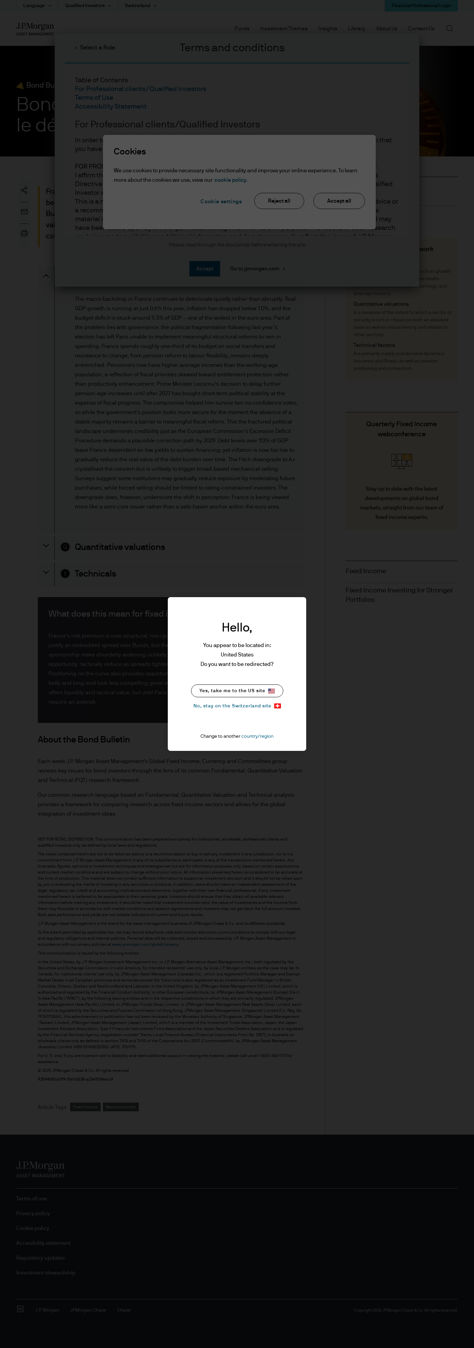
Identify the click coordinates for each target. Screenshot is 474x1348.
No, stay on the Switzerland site (237, 705)
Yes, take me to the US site (237, 691)
